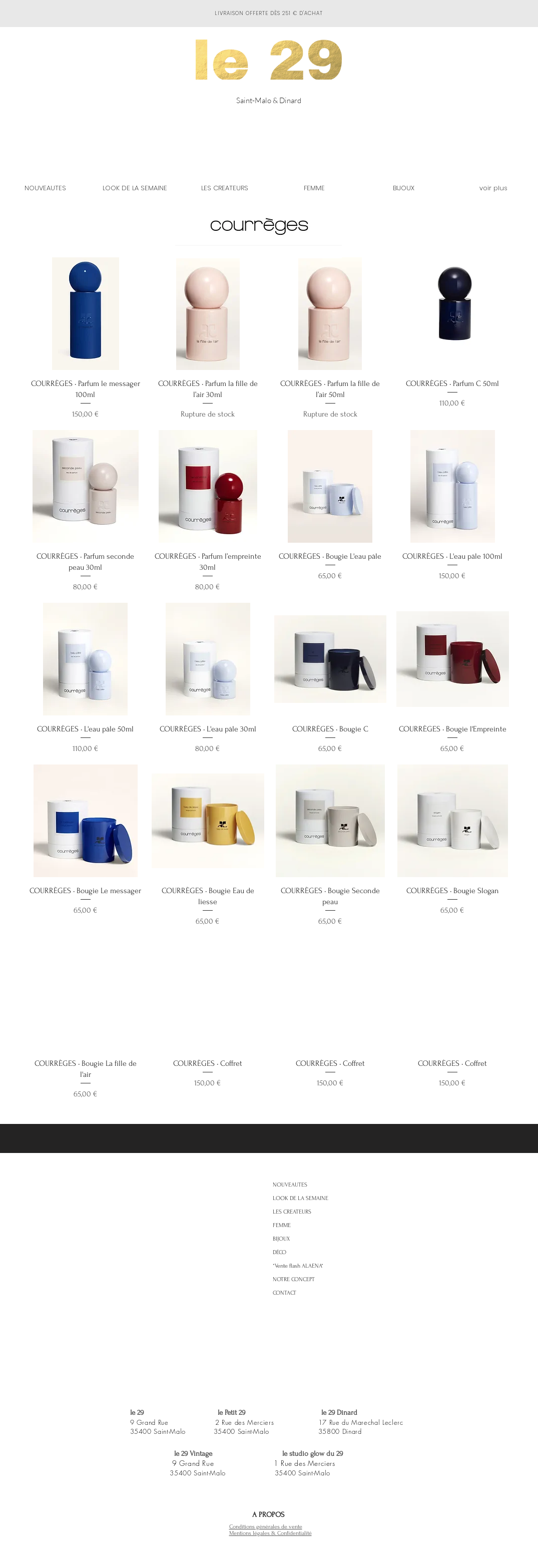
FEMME (282, 1225)
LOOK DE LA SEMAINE (300, 1198)
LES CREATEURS (292, 1212)
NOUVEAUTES (290, 1185)
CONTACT (284, 1293)
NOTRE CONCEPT (294, 1279)
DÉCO (279, 1252)
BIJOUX (281, 1239)
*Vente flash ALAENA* (298, 1266)
